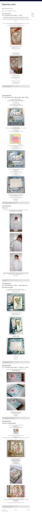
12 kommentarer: (10, 417)
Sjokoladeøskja (12, 418)
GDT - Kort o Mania (14, 203)
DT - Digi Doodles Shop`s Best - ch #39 (12, 15)
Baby (4, 203)
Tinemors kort (9, 4)
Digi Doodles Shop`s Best (15, 19)
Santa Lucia (5, 208)
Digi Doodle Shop (18, 46)
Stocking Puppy (17, 47)
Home (3, 10)
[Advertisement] (16, 91)
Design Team (10, 10)
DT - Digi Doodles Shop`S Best (9, 203)
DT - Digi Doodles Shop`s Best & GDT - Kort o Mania (15, 97)
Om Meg (6, 10)
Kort (11, 105)
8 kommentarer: (10, 202)
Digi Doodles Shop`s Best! (23, 369)
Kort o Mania (18, 145)
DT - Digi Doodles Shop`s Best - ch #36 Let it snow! (15, 367)
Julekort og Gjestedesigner (9, 423)
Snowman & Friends (17, 413)
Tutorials (14, 10)
